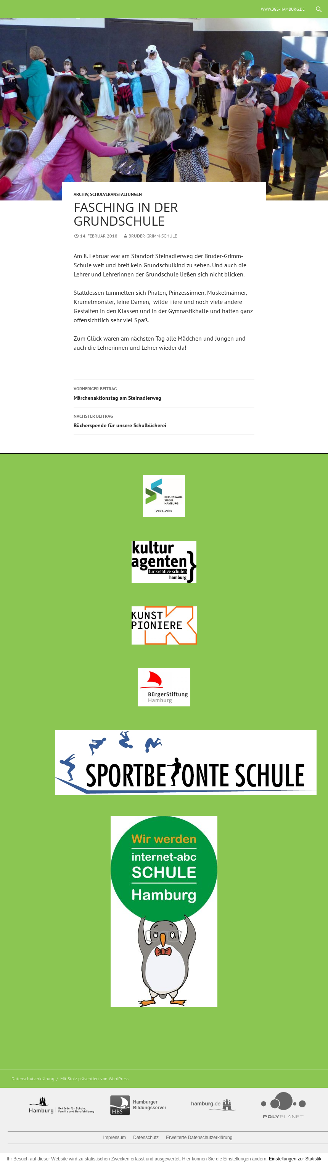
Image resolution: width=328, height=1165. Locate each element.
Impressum (114, 1137)
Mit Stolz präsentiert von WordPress (94, 1078)
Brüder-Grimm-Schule (153, 236)
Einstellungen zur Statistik (295, 1159)
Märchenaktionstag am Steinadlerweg (164, 392)
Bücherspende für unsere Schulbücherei (164, 420)
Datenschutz (146, 1137)
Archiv (81, 194)
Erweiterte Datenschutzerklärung (199, 1137)
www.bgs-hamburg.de (283, 9)
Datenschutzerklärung (32, 1078)
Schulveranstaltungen (116, 194)
